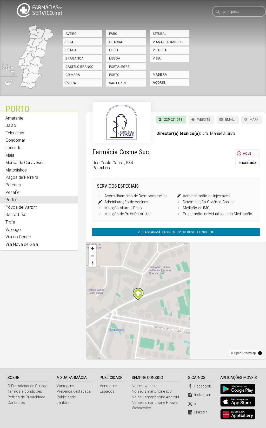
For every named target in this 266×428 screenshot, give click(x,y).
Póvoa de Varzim (21, 207)
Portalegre (119, 67)
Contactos (16, 402)
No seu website (144, 386)
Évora (70, 83)
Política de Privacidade (26, 397)
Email (230, 119)
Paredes (13, 184)
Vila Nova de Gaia (21, 244)
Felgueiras (14, 132)
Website (203, 119)
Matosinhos (16, 170)
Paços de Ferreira (21, 177)
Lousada (13, 147)
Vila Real (161, 50)
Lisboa (114, 58)
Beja (69, 42)
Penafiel (12, 192)
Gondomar (15, 140)
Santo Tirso (15, 214)
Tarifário (64, 402)
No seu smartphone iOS (152, 391)
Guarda (115, 42)
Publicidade (66, 397)
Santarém (118, 83)
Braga (71, 50)
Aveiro (71, 34)
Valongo (13, 229)
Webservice (141, 408)
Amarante (14, 118)
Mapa (254, 119)
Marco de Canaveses (24, 162)
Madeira (160, 74)
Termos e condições (25, 391)
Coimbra (72, 75)
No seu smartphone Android (155, 397)
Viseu (157, 58)
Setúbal (160, 34)
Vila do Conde (18, 236)
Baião (10, 125)
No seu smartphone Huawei (155, 402)
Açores (159, 82)
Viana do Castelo (168, 42)
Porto (114, 75)
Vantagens (65, 386)
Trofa (10, 222)
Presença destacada (74, 391)
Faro (113, 34)
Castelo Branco (79, 67)
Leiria (114, 50)
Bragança (74, 58)
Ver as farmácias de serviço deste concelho (176, 232)
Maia (9, 155)
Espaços (107, 391)
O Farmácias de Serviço (28, 386)
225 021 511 (173, 119)
